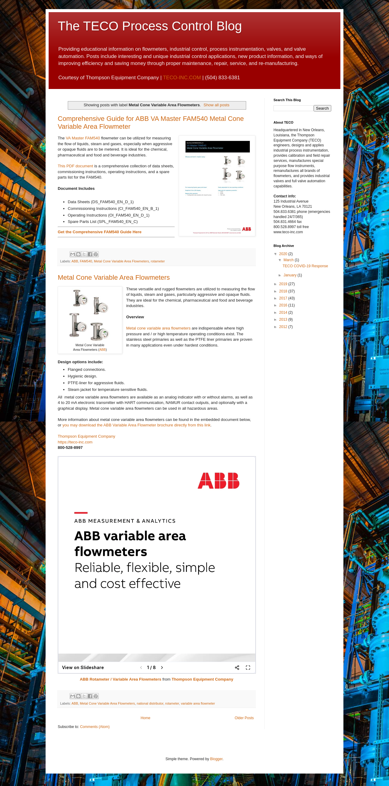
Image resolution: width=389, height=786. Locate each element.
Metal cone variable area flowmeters (158, 328)
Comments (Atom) (94, 727)
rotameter (158, 261)
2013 (283, 319)
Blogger (216, 759)
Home (145, 718)
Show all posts (216, 105)
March (289, 260)
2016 (283, 305)
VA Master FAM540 (83, 138)
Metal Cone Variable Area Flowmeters (121, 261)
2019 (283, 284)
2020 (283, 254)
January (291, 275)
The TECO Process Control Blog (150, 26)
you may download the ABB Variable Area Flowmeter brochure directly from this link (136, 425)
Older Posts (244, 718)
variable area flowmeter (198, 703)
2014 (283, 312)
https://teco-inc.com (75, 442)
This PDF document (75, 166)
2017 (283, 298)
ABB (74, 261)
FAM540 (86, 261)
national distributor (150, 703)
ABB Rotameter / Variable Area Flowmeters (120, 679)
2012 (283, 327)
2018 (283, 291)
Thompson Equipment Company (86, 436)
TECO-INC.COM (182, 77)
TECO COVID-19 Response (305, 266)
